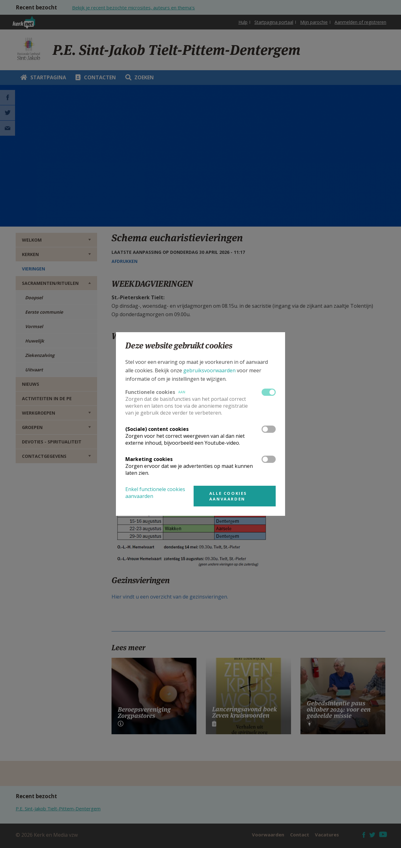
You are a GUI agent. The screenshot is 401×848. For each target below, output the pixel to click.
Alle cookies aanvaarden (228, 496)
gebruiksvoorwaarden (209, 370)
